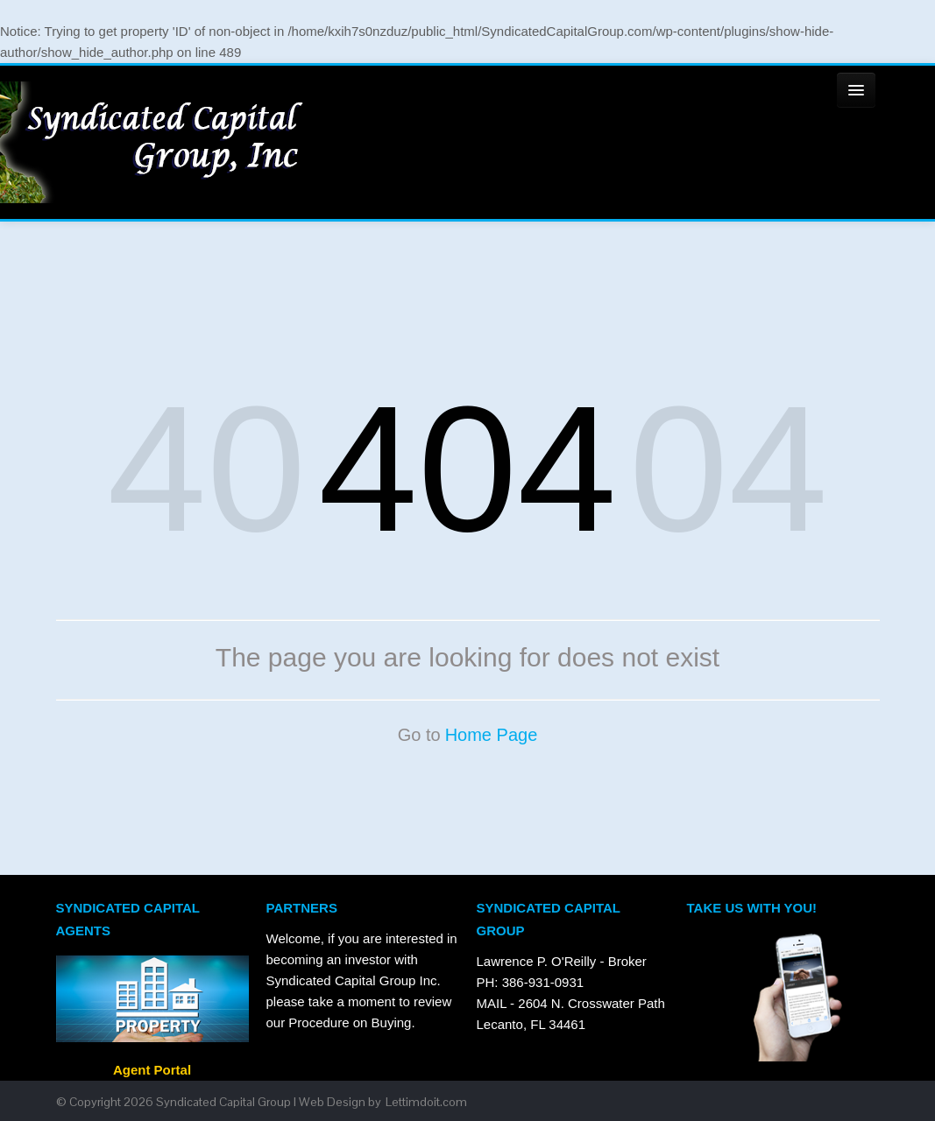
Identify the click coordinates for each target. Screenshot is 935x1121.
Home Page (491, 776)
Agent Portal (152, 1110)
